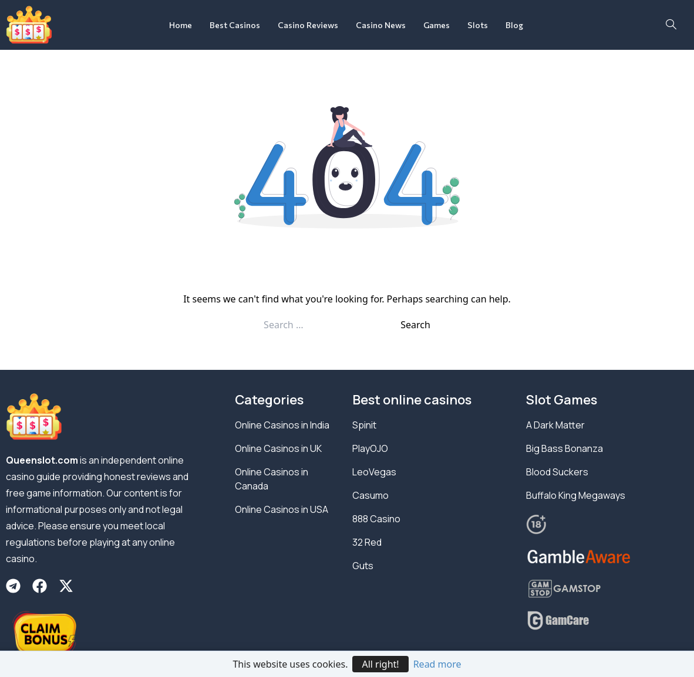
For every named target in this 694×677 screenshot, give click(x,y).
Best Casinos (235, 25)
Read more (437, 664)
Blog (514, 25)
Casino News (381, 25)
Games (436, 25)
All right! (380, 664)
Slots (477, 25)
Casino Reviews (308, 25)
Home (180, 25)
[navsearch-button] (671, 25)
